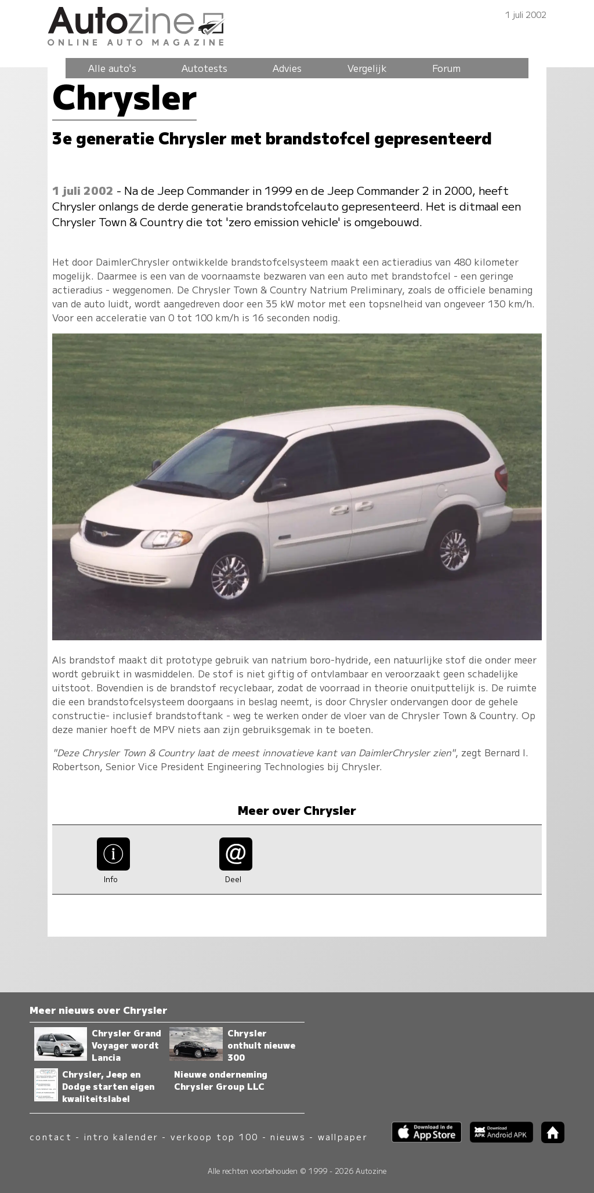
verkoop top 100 (215, 1136)
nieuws (287, 1136)
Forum (446, 68)
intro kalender (121, 1136)
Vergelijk (367, 68)
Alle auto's (112, 68)
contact (51, 1136)
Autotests (204, 68)
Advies (287, 68)
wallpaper (343, 1136)
